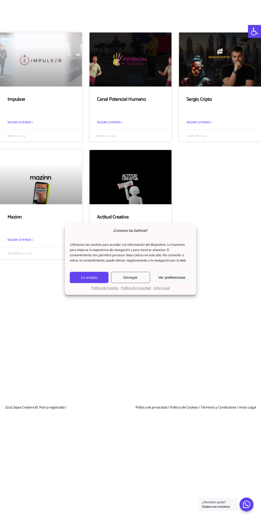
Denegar (130, 277)
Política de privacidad (136, 288)
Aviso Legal (162, 288)
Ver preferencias (172, 277)
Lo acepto (89, 277)
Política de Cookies (104, 288)
